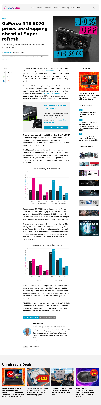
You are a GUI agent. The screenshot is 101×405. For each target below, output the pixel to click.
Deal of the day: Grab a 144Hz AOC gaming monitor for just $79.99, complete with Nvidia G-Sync (89, 96)
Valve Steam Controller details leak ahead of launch (87, 114)
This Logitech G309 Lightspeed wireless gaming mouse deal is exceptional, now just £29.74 (85, 392)
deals (30, 346)
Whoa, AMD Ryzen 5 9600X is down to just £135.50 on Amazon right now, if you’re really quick (37, 391)
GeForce (36, 346)
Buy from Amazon (56, 127)
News (80, 110)
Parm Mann (7, 52)
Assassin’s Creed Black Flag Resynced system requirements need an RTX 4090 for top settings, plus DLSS (88, 126)
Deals (4, 18)
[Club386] (12, 7)
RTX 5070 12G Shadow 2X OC (54, 94)
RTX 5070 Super (51, 71)
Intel (80, 133)
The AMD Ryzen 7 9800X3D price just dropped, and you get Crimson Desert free (62, 391)
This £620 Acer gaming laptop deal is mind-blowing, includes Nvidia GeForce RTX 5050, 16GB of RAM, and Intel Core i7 (13, 392)
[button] (94, 7)
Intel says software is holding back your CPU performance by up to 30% (88, 138)
